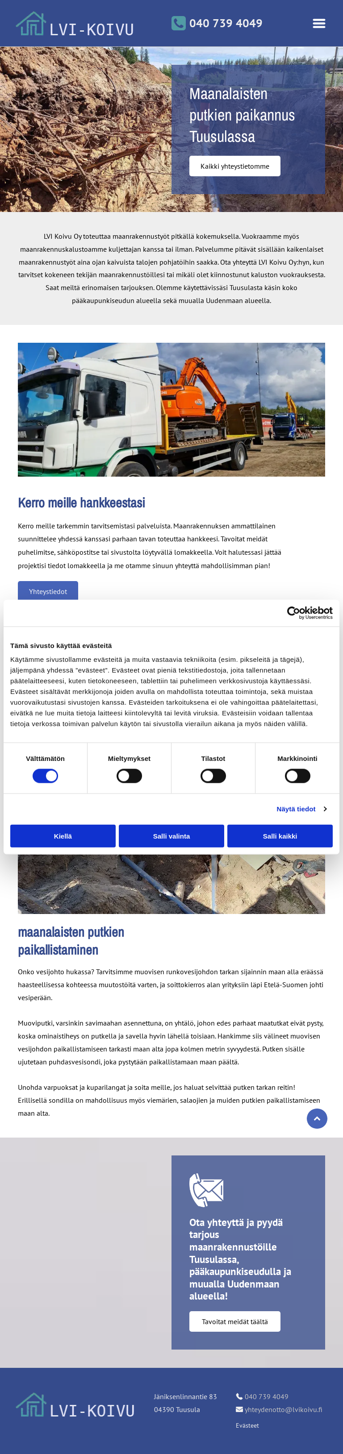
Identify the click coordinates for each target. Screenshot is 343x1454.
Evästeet (247, 1425)
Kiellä (63, 835)
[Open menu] (319, 23)
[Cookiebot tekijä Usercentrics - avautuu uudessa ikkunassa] (294, 612)
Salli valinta (171, 835)
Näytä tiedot (296, 809)
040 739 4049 (267, 1396)
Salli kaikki (280, 835)
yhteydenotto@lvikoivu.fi (283, 1409)
